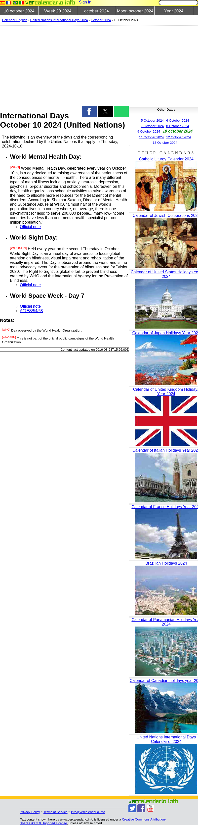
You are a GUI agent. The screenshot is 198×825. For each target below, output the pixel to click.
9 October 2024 (148, 131)
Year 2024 (173, 11)
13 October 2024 (165, 143)
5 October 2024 (152, 120)
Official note (30, 227)
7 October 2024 (152, 126)
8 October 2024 (177, 126)
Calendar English (14, 20)
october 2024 (96, 11)
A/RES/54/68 (31, 311)
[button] (89, 111)
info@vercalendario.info (88, 812)
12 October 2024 (178, 137)
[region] (61, 65)
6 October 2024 (177, 120)
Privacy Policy (30, 812)
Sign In (85, 2)
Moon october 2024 (135, 11)
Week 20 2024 (57, 11)
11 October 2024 (151, 137)
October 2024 (101, 20)
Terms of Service (55, 812)
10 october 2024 (19, 11)
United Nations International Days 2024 (59, 20)
